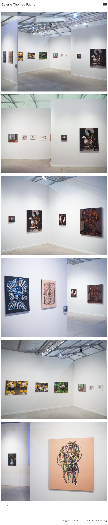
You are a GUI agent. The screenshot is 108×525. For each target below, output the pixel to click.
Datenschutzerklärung (95, 520)
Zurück (4, 505)
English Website (71, 520)
